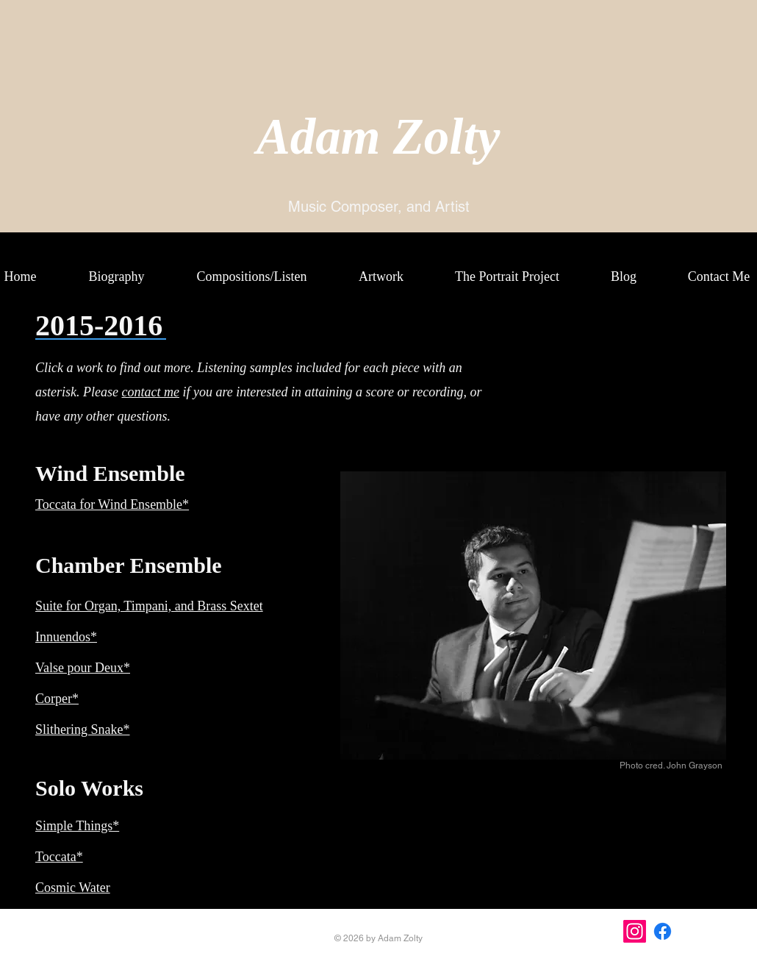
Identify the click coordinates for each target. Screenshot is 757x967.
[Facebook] (662, 931)
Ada (298, 137)
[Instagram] (634, 931)
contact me (150, 392)
